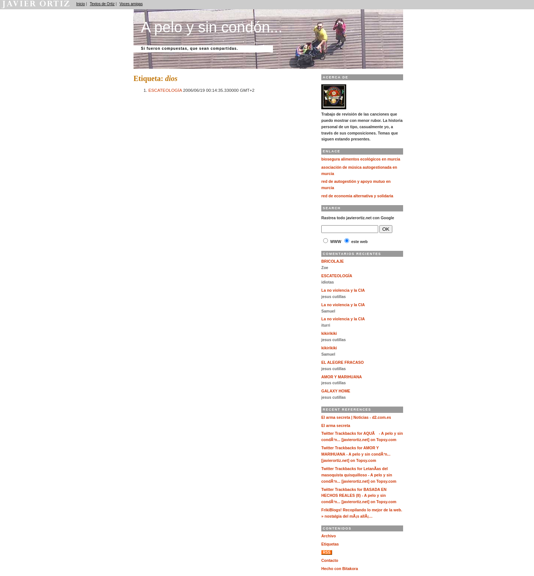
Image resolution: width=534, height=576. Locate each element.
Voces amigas (130, 4)
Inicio (80, 4)
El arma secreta (335, 426)
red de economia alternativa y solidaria (357, 196)
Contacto (329, 561)
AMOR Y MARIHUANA (341, 377)
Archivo (328, 536)
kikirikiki (329, 333)
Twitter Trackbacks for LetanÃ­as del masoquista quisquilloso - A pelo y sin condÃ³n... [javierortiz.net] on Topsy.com (358, 475)
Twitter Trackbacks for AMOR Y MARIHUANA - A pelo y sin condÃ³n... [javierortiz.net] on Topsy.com (355, 454)
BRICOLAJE (332, 261)
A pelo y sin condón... (211, 27)
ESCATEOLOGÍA (165, 90)
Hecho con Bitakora (339, 569)
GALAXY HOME (335, 391)
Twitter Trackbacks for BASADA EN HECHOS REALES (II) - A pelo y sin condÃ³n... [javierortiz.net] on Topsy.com (358, 496)
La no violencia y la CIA (343, 290)
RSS (327, 552)
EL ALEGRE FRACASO (342, 362)
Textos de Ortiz (102, 4)
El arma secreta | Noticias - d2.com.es (356, 417)
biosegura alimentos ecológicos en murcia (360, 159)
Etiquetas (330, 544)
